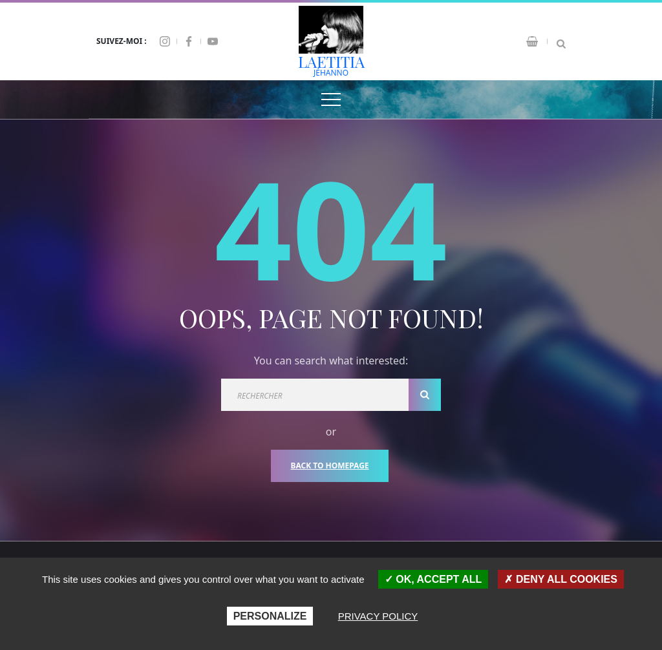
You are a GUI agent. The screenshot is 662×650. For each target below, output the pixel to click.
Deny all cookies (560, 579)
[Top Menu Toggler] (331, 99)
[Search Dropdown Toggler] (561, 41)
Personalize (270, 616)
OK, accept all (433, 579)
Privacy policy (378, 616)
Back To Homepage (329, 465)
